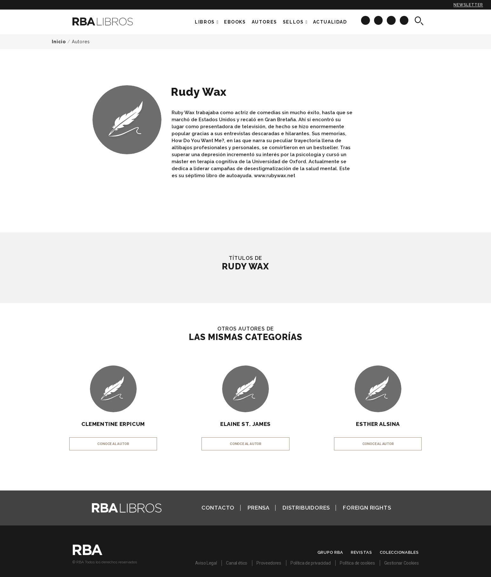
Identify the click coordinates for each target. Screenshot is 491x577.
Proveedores (268, 563)
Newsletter (468, 5)
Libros (205, 21)
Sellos (293, 21)
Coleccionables (399, 552)
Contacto (218, 507)
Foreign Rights (367, 507)
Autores (81, 41)
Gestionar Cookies (401, 563)
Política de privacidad (310, 563)
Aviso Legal (206, 563)
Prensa (258, 507)
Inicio (59, 41)
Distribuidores (306, 507)
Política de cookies (357, 563)
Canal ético (236, 563)
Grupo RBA (330, 552)
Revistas (361, 552)
